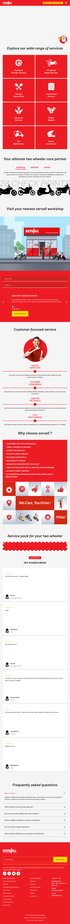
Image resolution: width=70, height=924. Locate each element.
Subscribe (60, 860)
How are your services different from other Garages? (22, 813)
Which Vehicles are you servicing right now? (19, 807)
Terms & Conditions (38, 920)
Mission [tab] (34, 167)
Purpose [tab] (20, 167)
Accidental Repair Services (11, 887)
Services (5, 884)
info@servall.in (56, 895)
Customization (7, 893)
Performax (33, 890)
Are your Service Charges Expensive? (17, 827)
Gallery (32, 893)
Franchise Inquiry (57, 3)
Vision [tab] (47, 167)
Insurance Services (8, 896)
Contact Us (33, 896)
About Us (33, 881)
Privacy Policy (30, 920)
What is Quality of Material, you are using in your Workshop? (24, 833)
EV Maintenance (8, 902)
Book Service (47, 3)
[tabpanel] (35, 23)
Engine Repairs (7, 899)
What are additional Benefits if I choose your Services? (22, 820)
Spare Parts (6, 890)
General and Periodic (9, 881)
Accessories (6, 905)
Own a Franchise (35, 887)
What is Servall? (10, 793)
